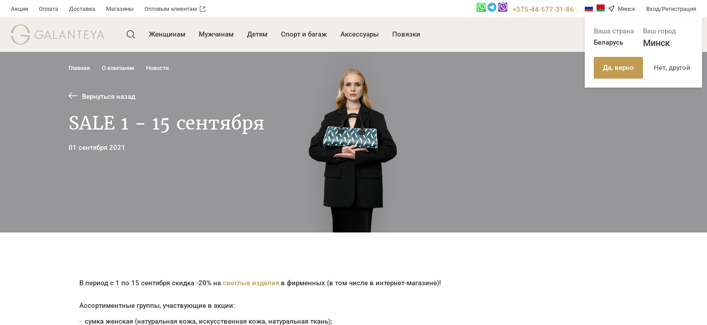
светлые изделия (251, 283)
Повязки (406, 34)
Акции (19, 8)
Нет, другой (672, 68)
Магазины (119, 8)
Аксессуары (359, 34)
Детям (257, 34)
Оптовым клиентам (174, 8)
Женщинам (167, 34)
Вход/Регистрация (671, 8)
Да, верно (618, 68)
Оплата (48, 8)
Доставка (82, 8)
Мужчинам (216, 34)
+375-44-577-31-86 (543, 9)
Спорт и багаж (304, 34)
